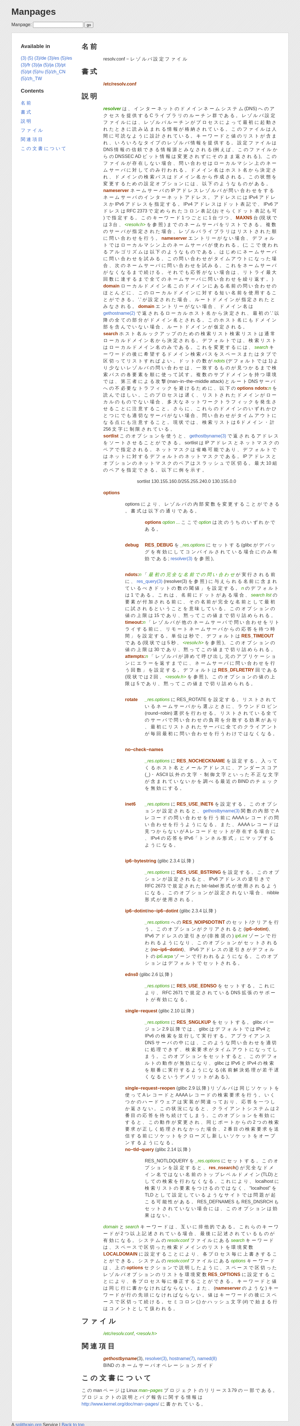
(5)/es (66, 58)
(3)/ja (37, 64)
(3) (23, 58)
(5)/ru (38, 71)
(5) (30, 58)
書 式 (89, 71)
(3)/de (40, 58)
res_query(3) (150, 581)
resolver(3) (181, 558)
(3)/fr (25, 64)
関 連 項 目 (98, 1346)
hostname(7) (182, 1358)
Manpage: (21, 24)
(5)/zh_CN (55, 71)
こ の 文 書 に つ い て (116, 1378)
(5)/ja (48, 64)
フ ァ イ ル (99, 1321)
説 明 (89, 96)
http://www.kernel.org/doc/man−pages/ (120, 1404)
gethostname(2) (119, 313)
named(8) (207, 1358)
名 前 (89, 46)
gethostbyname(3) (207, 435)
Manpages (33, 12)
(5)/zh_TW (31, 78)
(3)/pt (60, 64)
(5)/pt (26, 71)
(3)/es (53, 58)
